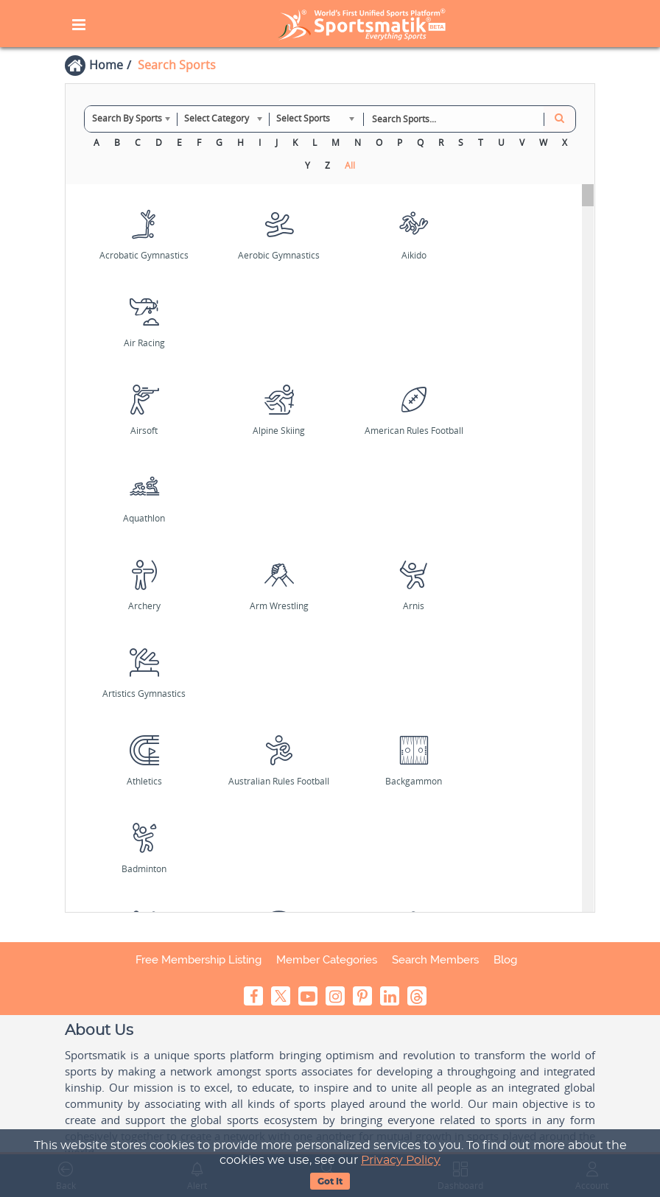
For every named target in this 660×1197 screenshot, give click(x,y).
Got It (330, 1181)
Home (106, 65)
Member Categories (326, 959)
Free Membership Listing (198, 959)
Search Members (435, 959)
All (350, 165)
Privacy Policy (400, 1160)
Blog (505, 959)
